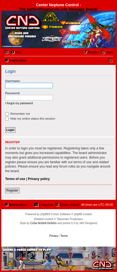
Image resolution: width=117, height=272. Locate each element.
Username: (13, 81)
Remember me (17, 113)
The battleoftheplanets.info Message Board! (58, 9)
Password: (12, 93)
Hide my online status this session (30, 118)
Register (12, 190)
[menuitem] (15, 52)
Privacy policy (39, 179)
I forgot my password (19, 103)
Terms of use (15, 179)
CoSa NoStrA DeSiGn (43, 223)
